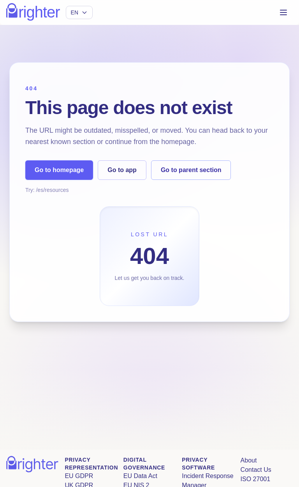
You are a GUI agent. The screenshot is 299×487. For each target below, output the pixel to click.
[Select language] (79, 12)
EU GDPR (79, 476)
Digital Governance (144, 464)
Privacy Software (198, 464)
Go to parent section (191, 170)
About (249, 460)
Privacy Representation (91, 464)
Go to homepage (59, 170)
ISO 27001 (256, 479)
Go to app (122, 170)
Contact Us (256, 469)
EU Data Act (140, 476)
